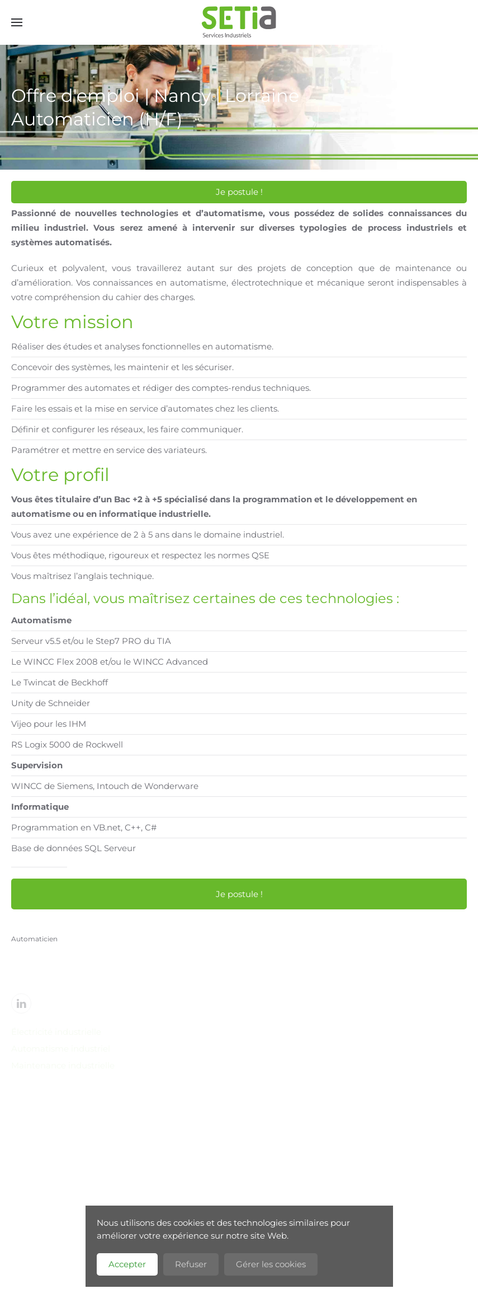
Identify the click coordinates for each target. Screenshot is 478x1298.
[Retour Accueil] (239, 22)
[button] (16, 22)
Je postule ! (239, 191)
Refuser (191, 1264)
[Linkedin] (21, 1003)
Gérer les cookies (271, 1264)
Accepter (127, 1264)
